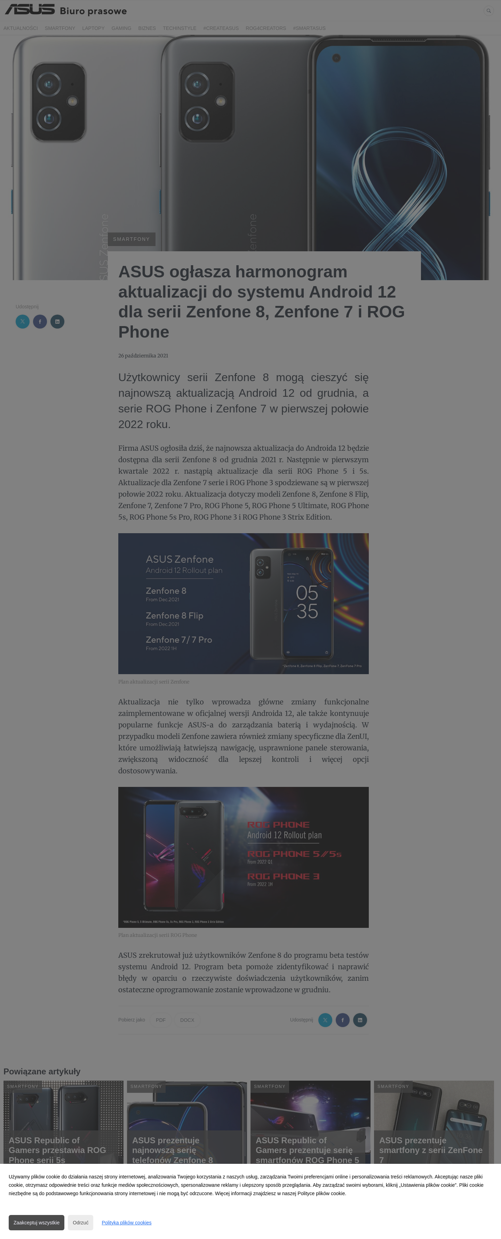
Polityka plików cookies (126, 1222)
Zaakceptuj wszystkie (36, 1222)
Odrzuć (80, 1222)
